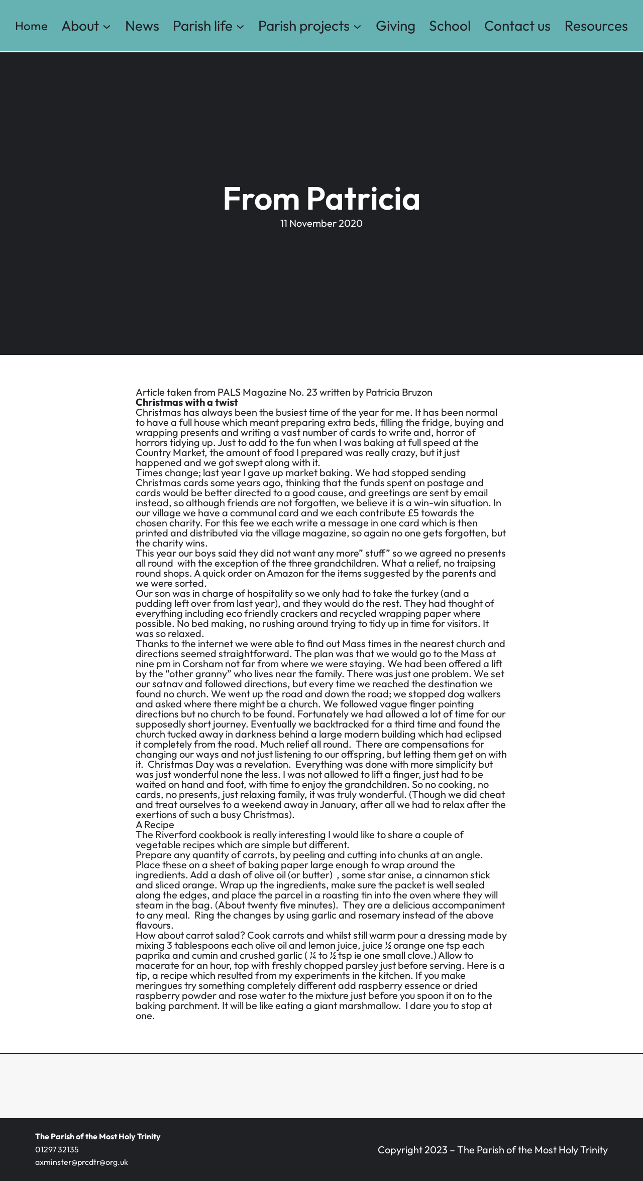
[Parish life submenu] (240, 26)
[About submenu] (106, 26)
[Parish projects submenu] (357, 26)
